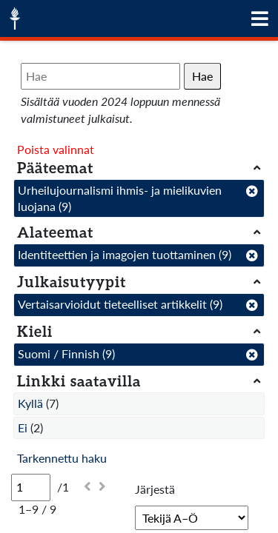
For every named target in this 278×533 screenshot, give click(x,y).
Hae (202, 76)
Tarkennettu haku (62, 458)
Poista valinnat (55, 149)
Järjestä (155, 489)
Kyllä (30, 403)
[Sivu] (30, 487)
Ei (22, 427)
